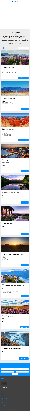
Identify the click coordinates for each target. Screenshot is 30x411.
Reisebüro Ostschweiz (9, 408)
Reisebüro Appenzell (7, 409)
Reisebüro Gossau (14, 408)
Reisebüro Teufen (19, 408)
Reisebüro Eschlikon (12, 409)
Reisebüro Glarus (23, 408)
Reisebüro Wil (16, 409)
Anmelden (15, 374)
